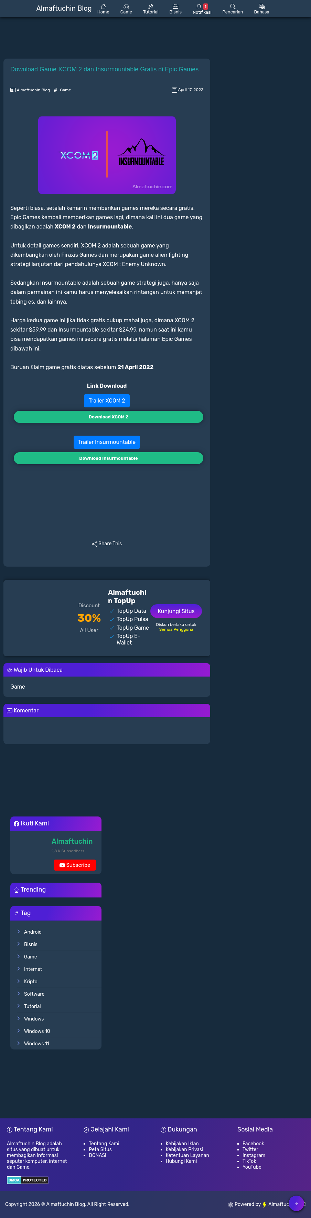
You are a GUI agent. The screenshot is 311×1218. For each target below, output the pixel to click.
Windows (34, 1019)
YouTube (252, 1167)
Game (65, 90)
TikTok (249, 1161)
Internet (33, 969)
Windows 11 (36, 1044)
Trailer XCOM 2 (106, 400)
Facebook (253, 1144)
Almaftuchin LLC (284, 1204)
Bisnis (30, 944)
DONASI (97, 1155)
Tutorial (32, 1006)
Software (34, 994)
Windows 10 (37, 1031)
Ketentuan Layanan (187, 1155)
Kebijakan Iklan (182, 1144)
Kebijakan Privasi (184, 1150)
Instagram (254, 1155)
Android (33, 932)
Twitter (250, 1150)
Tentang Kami (104, 1144)
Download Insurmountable (108, 458)
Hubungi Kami (181, 1161)
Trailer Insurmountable (107, 442)
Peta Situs (100, 1150)
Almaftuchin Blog (65, 1204)
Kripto (30, 982)
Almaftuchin (72, 841)
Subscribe (75, 866)
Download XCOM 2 (108, 416)
